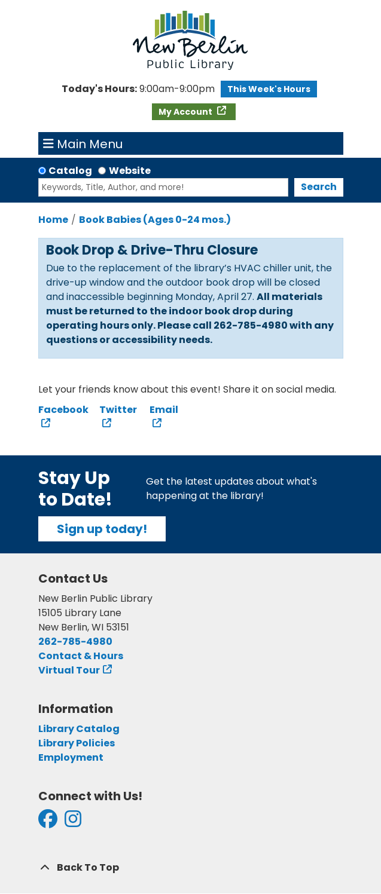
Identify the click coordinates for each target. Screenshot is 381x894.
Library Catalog (79, 729)
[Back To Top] (190, 867)
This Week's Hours (268, 89)
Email (164, 410)
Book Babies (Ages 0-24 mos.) (155, 219)
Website (130, 170)
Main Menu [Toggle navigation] (83, 143)
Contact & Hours (80, 656)
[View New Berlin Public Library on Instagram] (73, 822)
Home (53, 219)
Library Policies (76, 743)
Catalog (70, 170)
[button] (138, 89)
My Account (186, 112)
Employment (70, 757)
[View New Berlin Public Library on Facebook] (47, 822)
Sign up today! (102, 529)
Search (319, 187)
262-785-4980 (75, 641)
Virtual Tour (69, 670)
